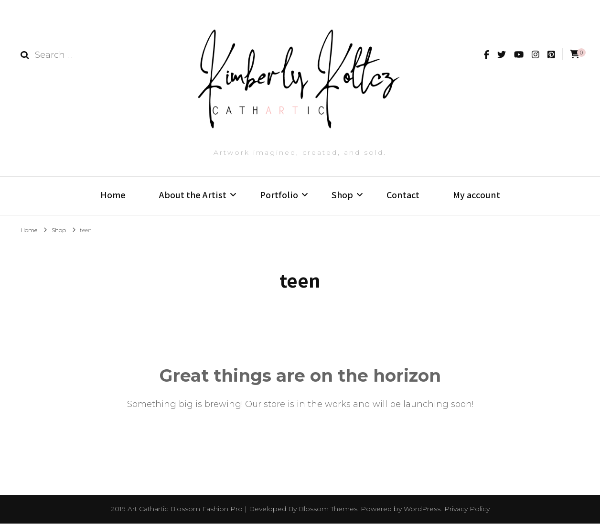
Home (113, 195)
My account (476, 195)
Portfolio (279, 195)
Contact (402, 195)
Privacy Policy (467, 510)
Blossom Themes (328, 510)
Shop (342, 195)
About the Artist (192, 195)
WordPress (422, 510)
